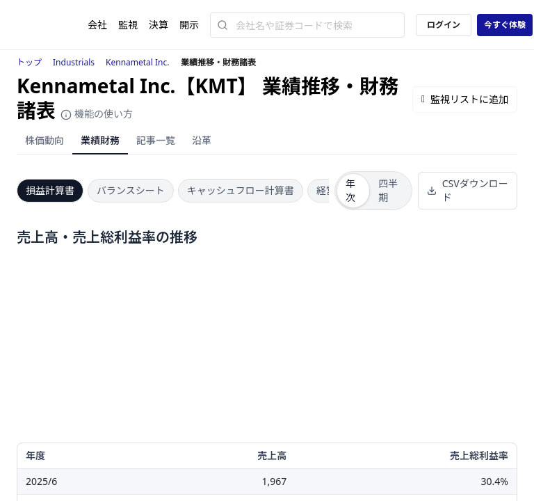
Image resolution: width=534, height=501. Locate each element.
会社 (97, 24)
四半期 (388, 190)
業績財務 (100, 140)
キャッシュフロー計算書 (240, 190)
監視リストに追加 (464, 99)
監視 (128, 24)
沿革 (201, 140)
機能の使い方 (96, 113)
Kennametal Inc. (138, 62)
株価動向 (44, 140)
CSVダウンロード (467, 190)
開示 (189, 24)
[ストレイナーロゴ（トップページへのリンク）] (52, 25)
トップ (29, 62)
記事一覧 (155, 140)
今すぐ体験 (505, 25)
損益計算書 (50, 190)
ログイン (443, 25)
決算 (158, 24)
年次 (350, 190)
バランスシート (131, 190)
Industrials (74, 62)
